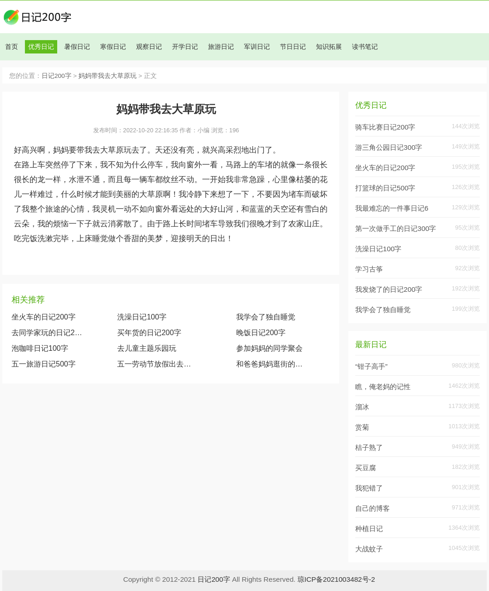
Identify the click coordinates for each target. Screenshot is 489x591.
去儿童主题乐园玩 (146, 348)
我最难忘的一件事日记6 (391, 208)
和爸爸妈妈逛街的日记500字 (270, 364)
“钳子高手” (371, 366)
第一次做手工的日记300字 (395, 228)
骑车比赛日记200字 (385, 127)
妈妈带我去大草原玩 (107, 75)
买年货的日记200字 (149, 333)
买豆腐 (365, 468)
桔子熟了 (369, 447)
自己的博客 (372, 508)
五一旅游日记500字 (44, 364)
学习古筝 (369, 269)
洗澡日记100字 (142, 317)
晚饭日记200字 (261, 333)
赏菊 (362, 427)
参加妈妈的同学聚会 (269, 348)
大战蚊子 (369, 549)
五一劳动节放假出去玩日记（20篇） (157, 364)
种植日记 (369, 528)
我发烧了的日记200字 (388, 289)
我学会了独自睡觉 (265, 317)
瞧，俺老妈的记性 (383, 386)
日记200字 (57, 75)
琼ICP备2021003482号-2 (336, 579)
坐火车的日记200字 (44, 317)
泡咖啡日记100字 (40, 348)
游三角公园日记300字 (388, 147)
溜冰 (362, 407)
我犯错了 (369, 488)
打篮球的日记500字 (385, 188)
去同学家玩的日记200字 (47, 333)
